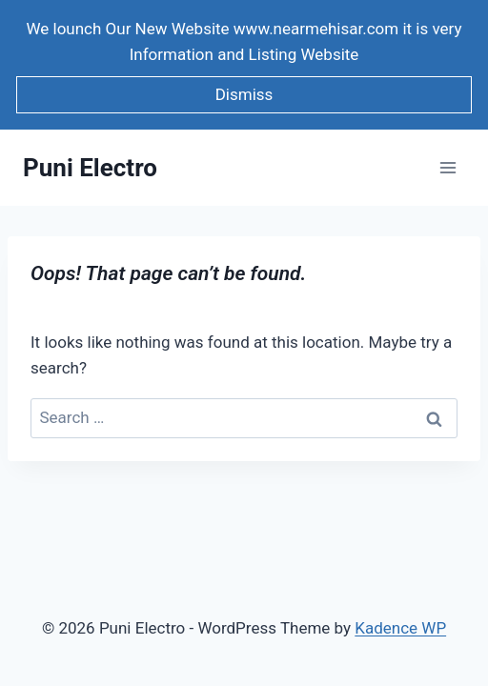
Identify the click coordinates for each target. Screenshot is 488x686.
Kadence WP (400, 627)
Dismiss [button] (244, 94)
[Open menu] (447, 168)
